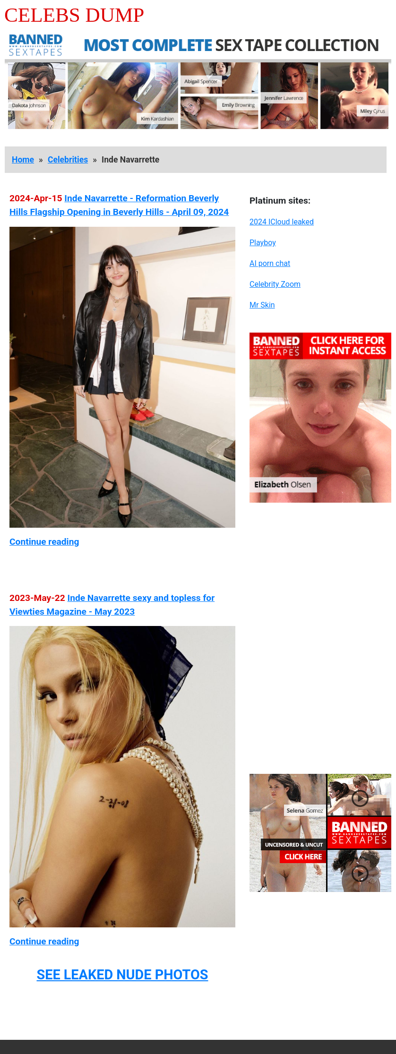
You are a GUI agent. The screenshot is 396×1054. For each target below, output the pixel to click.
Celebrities (68, 159)
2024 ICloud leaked (282, 221)
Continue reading (44, 541)
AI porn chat (270, 263)
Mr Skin (262, 304)
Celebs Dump (74, 15)
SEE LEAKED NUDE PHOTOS (122, 975)
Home (23, 159)
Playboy (263, 242)
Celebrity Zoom (275, 284)
